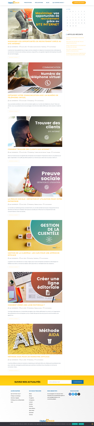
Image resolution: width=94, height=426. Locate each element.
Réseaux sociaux (38, 204)
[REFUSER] (92, 424)
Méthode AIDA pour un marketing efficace (28, 357)
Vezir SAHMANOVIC (13, 46)
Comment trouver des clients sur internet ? (29, 149)
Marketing (43, 46)
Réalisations (39, 2)
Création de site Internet (34, 46)
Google (48, 152)
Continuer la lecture (14, 57)
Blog (47, 2)
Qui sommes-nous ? (58, 2)
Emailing (31, 258)
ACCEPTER (74, 423)
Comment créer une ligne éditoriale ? (26, 305)
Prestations (28, 2)
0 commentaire (52, 46)
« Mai (67, 30)
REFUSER (81, 423)
